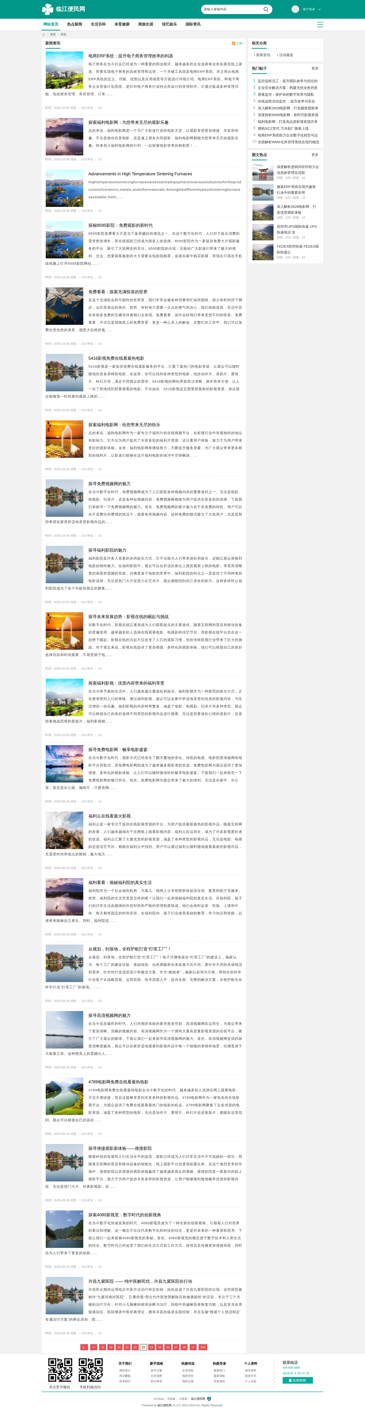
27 (175, 1347)
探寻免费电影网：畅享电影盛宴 (118, 749)
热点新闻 (74, 24)
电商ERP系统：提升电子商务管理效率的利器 (130, 56)
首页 (44, 34)
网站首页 (50, 24)
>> (193, 1347)
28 (184, 1347)
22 (135, 1347)
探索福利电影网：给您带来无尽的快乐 (124, 424)
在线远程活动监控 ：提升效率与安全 (286, 101)
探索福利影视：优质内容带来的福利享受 (126, 683)
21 (127, 1347)
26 (167, 1347)
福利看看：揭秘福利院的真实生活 (120, 882)
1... (84, 1347)
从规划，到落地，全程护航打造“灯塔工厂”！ (129, 949)
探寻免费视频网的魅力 (109, 483)
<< (93, 1347)
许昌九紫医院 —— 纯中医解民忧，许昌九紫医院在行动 (140, 1281)
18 (102, 1347)
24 (151, 1347)
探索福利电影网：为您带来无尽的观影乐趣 (128, 122)
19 (110, 1347)
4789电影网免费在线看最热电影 (118, 1082)
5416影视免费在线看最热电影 (116, 358)
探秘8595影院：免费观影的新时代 (120, 225)
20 (119, 1347)
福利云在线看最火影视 (109, 816)
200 (203, 1347)
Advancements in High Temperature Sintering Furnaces (140, 174)
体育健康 (121, 24)
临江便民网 (70, 9)
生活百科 (98, 24)
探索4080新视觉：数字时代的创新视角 (124, 1215)
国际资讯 (193, 24)
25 (159, 1347)
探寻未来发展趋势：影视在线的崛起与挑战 (128, 616)
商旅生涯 (145, 24)
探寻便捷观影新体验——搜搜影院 (120, 1148)
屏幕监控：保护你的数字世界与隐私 (286, 94)
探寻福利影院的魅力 (107, 550)
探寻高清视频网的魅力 (109, 1015)
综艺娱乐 (169, 24)
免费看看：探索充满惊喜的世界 (118, 292)
